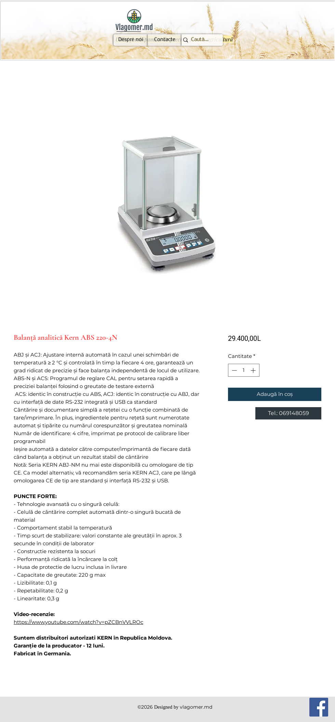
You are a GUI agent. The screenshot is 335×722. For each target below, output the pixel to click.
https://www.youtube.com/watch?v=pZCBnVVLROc (78, 622)
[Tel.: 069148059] (288, 413)
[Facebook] (318, 707)
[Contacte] (165, 40)
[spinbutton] (243, 370)
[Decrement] (233, 370)
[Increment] (253, 370)
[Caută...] (200, 40)
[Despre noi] (130, 40)
